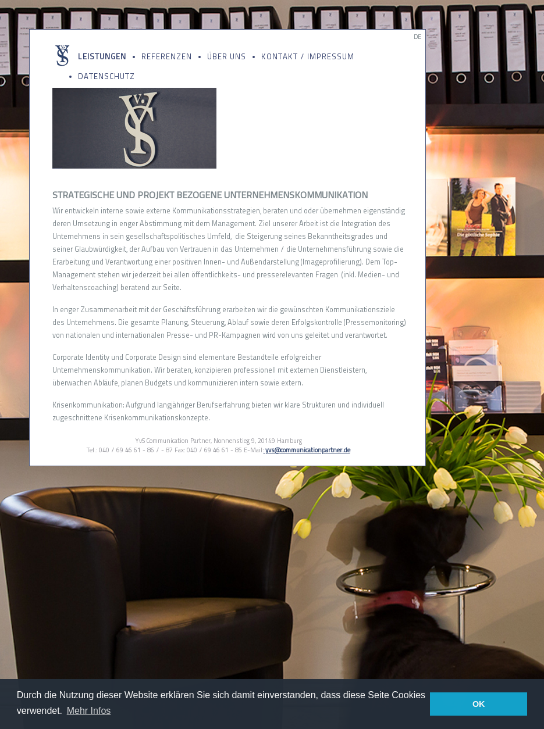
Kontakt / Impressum (307, 56)
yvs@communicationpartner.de (307, 450)
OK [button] (478, 704)
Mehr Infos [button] (89, 711)
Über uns (226, 56)
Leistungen (102, 56)
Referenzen (166, 56)
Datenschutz (106, 76)
